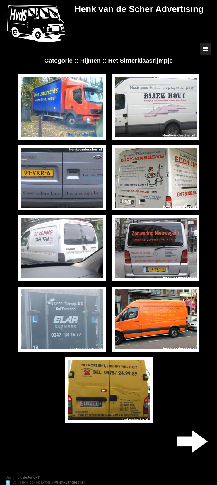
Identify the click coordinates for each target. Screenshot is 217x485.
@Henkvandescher (69, 482)
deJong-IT (31, 477)
